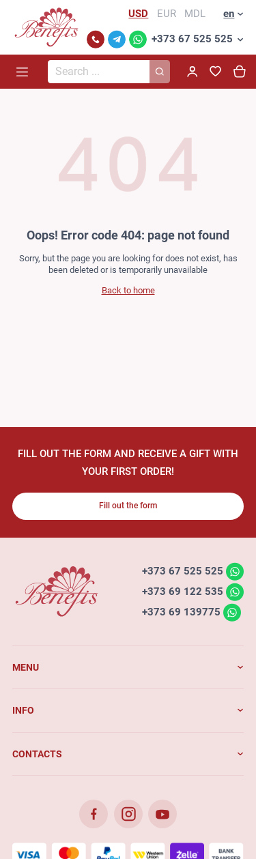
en (228, 14)
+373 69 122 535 (182, 591)
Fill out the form (128, 505)
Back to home (128, 290)
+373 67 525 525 (192, 39)
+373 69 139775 (181, 612)
